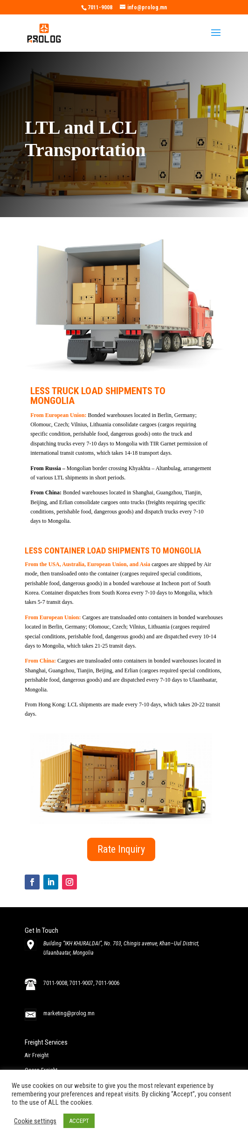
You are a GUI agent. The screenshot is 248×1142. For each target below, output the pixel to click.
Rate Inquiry (121, 849)
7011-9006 (107, 983)
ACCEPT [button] (79, 1120)
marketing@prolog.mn (69, 1013)
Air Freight (36, 1055)
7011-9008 (55, 983)
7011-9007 (81, 983)
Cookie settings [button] (35, 1121)
